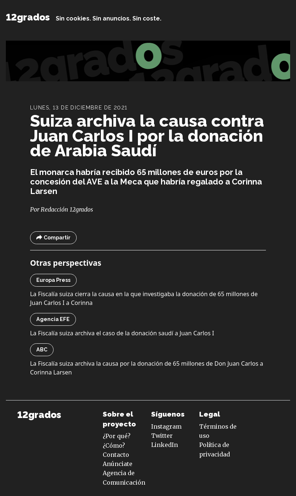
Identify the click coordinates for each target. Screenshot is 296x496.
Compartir (53, 238)
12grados (28, 17)
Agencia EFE (53, 319)
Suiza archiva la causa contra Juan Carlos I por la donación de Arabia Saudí (147, 135)
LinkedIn (164, 444)
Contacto (116, 454)
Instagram (166, 426)
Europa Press (53, 280)
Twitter (162, 435)
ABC (41, 350)
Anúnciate (117, 463)
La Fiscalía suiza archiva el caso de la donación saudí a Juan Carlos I (122, 333)
